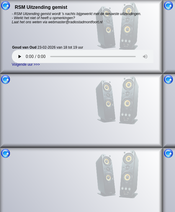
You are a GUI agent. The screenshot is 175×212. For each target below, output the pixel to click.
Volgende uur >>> (26, 64)
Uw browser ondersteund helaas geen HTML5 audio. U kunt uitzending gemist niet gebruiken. (87, 56)
